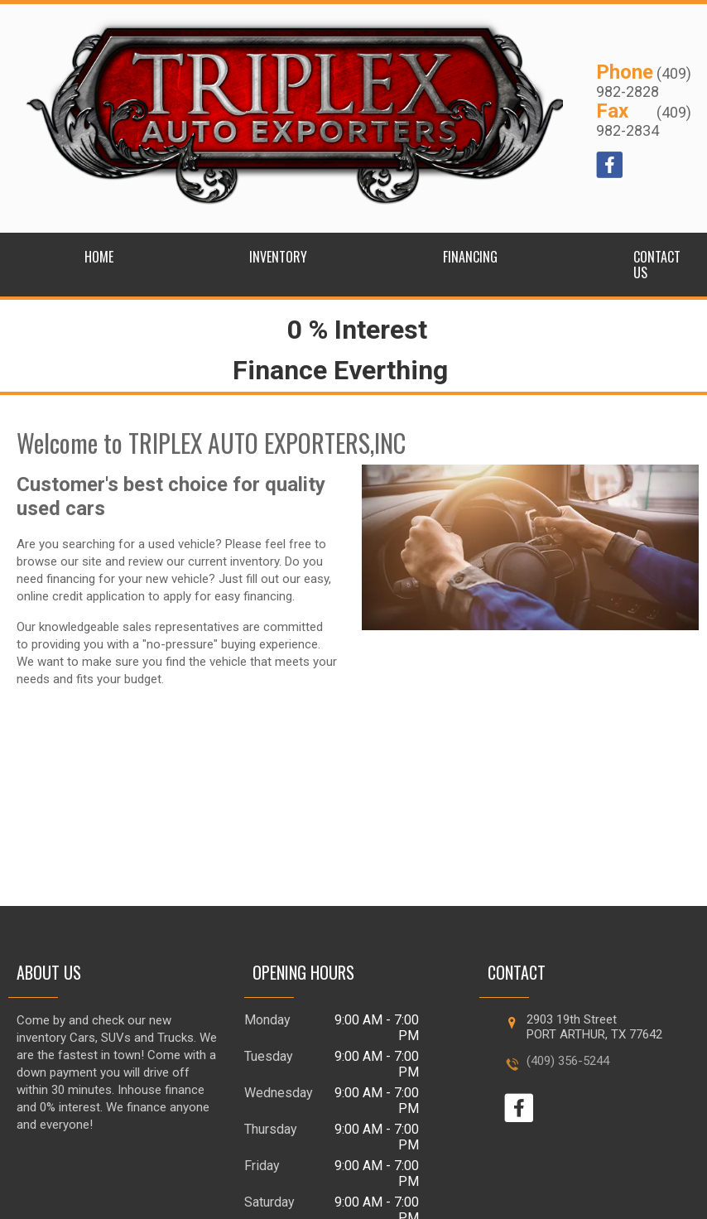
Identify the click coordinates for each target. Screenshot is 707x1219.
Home (98, 257)
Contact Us (657, 264)
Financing (470, 257)
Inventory (278, 257)
